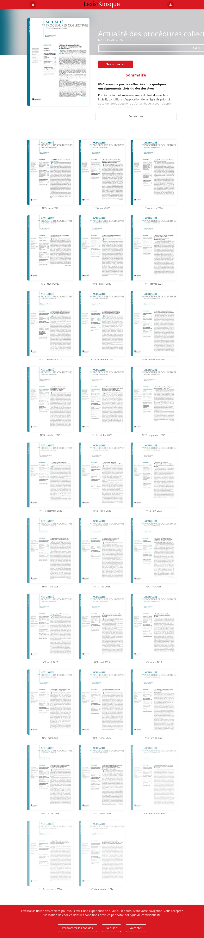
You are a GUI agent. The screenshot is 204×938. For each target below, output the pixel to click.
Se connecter (115, 64)
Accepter (136, 928)
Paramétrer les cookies (77, 928)
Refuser (111, 928)
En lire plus (136, 116)
